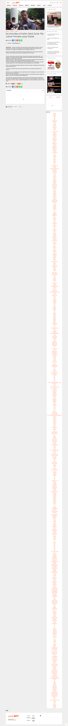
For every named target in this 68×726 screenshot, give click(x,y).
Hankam (54, 226)
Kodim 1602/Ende (54, 185)
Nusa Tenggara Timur (54, 165)
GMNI (54, 224)
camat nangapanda (54, 656)
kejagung (54, 668)
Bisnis (55, 397)
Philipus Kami (55, 577)
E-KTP (54, 288)
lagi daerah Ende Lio (55, 671)
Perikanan (54, 204)
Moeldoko (54, 233)
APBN (54, 276)
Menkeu (54, 318)
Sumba (55, 126)
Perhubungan (55, 571)
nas (54, 680)
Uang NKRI (54, 641)
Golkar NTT (54, 443)
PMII (54, 549)
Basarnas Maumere (54, 389)
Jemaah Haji (54, 468)
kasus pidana (55, 667)
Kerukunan (54, 498)
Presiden (54, 335)
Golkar (55, 293)
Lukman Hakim (54, 512)
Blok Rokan (54, 401)
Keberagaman (55, 229)
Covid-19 (54, 137)
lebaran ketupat (54, 672)
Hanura (54, 453)
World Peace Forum (54, 647)
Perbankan (54, 569)
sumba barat (54, 209)
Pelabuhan (54, 563)
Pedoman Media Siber (33, 718)
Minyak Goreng (54, 533)
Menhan (54, 317)
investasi (54, 178)
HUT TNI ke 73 (55, 452)
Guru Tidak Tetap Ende (54, 444)
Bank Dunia (54, 247)
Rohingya (54, 166)
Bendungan (54, 393)
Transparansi (55, 634)
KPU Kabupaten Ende (55, 480)
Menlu (54, 527)
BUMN (54, 246)
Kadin (54, 305)
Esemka (54, 426)
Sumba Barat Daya (54, 120)
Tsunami (54, 189)
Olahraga (33, 5)
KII (54, 476)
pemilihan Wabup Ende (54, 692)
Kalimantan (54, 486)
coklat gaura (54, 657)
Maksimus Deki (54, 516)
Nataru (55, 321)
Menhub (54, 525)
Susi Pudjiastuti (54, 345)
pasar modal (54, 689)
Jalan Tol (54, 466)
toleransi (54, 360)
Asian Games (55, 199)
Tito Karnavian (54, 631)
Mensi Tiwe (54, 319)
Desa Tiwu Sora (54, 413)
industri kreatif (54, 273)
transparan (54, 704)
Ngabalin (54, 322)
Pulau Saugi (54, 594)
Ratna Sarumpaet (54, 336)
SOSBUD (54, 129)
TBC (54, 624)
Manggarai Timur (54, 214)
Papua (54, 141)
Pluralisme (54, 585)
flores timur (54, 356)
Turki (54, 635)
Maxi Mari (54, 521)
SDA (54, 605)
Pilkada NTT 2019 (54, 582)
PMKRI (55, 264)
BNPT (54, 377)
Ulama (55, 642)
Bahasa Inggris (54, 383)
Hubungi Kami (28, 717)
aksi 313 (54, 162)
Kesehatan (54, 309)
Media (54, 523)
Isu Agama (54, 465)
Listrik (54, 177)
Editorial (54, 420)
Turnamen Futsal (54, 636)
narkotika (54, 679)
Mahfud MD (54, 313)
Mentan (54, 528)
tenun (54, 703)
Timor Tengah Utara (54, 348)
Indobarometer (54, 300)
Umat (54, 643)
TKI (54, 625)
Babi (54, 381)
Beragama (54, 395)
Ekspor (55, 421)
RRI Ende (54, 599)
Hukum (55, 296)
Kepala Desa (54, 308)
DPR (54, 281)
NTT (54, 164)
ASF (54, 368)
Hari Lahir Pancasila (54, 455)
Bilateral (54, 396)
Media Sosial (54, 186)
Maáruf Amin (54, 215)
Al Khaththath (55, 370)
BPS (54, 245)
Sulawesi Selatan (54, 623)
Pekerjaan (54, 562)
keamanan (54, 151)
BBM (54, 153)
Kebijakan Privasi (33, 721)
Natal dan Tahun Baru (54, 261)
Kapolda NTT (54, 488)
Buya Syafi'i (54, 405)
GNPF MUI (54, 438)
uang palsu (54, 705)
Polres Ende (54, 188)
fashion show (55, 659)
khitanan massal (54, 670)
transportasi (54, 180)
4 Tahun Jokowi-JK (54, 152)
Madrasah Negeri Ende (54, 514)
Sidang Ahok (54, 197)
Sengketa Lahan (54, 342)
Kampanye (54, 191)
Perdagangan (55, 332)
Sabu (54, 610)
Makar (54, 258)
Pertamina (54, 574)
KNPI (54, 478)
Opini (44, 5)
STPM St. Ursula (54, 609)
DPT (54, 282)
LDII (54, 504)
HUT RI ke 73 (54, 294)
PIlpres (55, 263)
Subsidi (54, 622)
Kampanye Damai (54, 487)
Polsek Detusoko (54, 587)
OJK (54, 540)
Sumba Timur (55, 149)
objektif (54, 682)
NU (54, 203)
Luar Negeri (54, 202)
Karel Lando (54, 489)
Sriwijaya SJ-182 (54, 343)
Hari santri (54, 456)
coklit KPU (54, 355)
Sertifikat (54, 270)
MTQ (54, 513)
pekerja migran (54, 690)
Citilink (55, 407)
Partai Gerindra (54, 559)
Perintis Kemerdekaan (54, 572)
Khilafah (54, 500)
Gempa (55, 175)
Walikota (54, 645)
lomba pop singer (54, 673)
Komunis (54, 501)
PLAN (54, 548)
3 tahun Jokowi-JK (54, 240)
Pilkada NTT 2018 (54, 143)
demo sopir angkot (54, 658)
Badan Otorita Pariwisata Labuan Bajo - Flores (54, 382)
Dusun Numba (54, 419)
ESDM (54, 173)
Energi (55, 174)
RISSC (54, 598)
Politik (27, 5)
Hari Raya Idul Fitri (54, 295)
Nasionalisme (55, 140)
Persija (55, 573)
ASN (54, 369)
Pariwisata (54, 234)
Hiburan (39, 5)
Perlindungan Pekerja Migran (54, 333)
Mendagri (54, 259)
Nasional (15, 5)
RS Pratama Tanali (54, 600)
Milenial (54, 320)
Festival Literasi (54, 431)
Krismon (54, 503)
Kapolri (55, 307)
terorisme (54, 179)
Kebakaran (54, 492)
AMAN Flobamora (54, 365)
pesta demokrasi (54, 695)
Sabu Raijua (54, 125)
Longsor (54, 510)
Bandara (54, 385)
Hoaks (55, 163)
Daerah (50, 5)
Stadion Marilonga (54, 620)
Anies (54, 371)
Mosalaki (54, 536)
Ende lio (54, 425)
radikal (55, 359)
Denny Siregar (55, 285)
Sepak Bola (54, 269)
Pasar (54, 330)
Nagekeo (54, 142)
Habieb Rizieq (55, 251)
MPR (54, 312)
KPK (54, 227)
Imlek (54, 461)
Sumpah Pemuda (54, 344)
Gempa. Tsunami (54, 441)
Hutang (54, 297)
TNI (54, 347)
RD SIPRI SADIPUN (54, 596)
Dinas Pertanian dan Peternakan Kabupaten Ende (54, 415)
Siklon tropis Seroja (54, 618)
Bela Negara (54, 392)
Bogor (54, 403)
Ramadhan (54, 235)
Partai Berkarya (54, 558)
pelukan (54, 691)
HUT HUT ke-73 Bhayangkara (54, 450)
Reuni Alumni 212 (54, 237)
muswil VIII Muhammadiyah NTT (54, 678)
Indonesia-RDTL (54, 462)
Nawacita (54, 262)
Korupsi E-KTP (55, 502)
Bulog (54, 248)
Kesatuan (54, 499)
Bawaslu (54, 390)
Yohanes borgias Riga (54, 354)
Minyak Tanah (55, 534)
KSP (54, 228)
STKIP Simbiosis (54, 608)
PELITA (55, 546)
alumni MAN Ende (54, 648)
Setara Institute (54, 617)
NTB (54, 260)
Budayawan (54, 404)
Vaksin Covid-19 (54, 272)
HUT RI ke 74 (54, 225)
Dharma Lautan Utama (54, 414)
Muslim (54, 537)
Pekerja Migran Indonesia (54, 561)
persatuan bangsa (54, 693)
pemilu (55, 358)
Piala (54, 334)
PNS (54, 550)
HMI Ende (54, 449)
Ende (54, 117)
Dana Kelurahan (54, 283)
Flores (54, 118)
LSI (54, 505)
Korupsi (54, 212)
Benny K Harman (54, 394)
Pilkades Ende (54, 584)
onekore (54, 683)
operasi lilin (54, 684)
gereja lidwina (55, 660)
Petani (55, 576)
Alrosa (55, 190)
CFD (54, 406)
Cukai (54, 408)
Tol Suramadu (55, 633)
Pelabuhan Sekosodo (54, 564)
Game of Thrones (54, 439)
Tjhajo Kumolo (54, 632)
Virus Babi (54, 644)
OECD (54, 539)
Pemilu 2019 (54, 139)
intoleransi (54, 661)
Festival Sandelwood (55, 432)
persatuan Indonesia (55, 274)
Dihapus (54, 287)
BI (54, 210)
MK (54, 311)
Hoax (54, 154)
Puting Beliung (54, 595)
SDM (54, 606)
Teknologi (54, 155)
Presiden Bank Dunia (55, 589)
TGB (54, 346)
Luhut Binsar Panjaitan (54, 511)
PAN (54, 545)
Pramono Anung (54, 588)
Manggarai (54, 213)
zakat (54, 707)
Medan (55, 522)
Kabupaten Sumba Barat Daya (54, 168)
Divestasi (54, 416)
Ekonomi (21, 5)
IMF (54, 211)
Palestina (54, 329)
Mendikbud (54, 524)
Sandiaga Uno (55, 611)
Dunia (54, 418)
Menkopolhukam (54, 526)
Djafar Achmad (54, 223)
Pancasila (54, 132)
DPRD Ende (54, 250)
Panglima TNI (55, 553)
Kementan (54, 497)
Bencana (54, 222)
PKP (54, 547)
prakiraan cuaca (54, 696)
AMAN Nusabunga (54, 366)
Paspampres (54, 560)
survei (54, 275)
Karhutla (54, 490)
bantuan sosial (54, 654)
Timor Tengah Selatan (54, 131)
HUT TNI (54, 451)
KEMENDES (54, 475)
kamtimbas (54, 666)
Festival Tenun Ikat (54, 433)
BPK (54, 379)
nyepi (54, 681)
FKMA (54, 428)
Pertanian (54, 144)
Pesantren (54, 575)
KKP (54, 477)
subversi (54, 702)
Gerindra (54, 442)
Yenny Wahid (54, 239)
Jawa (54, 467)
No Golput (54, 538)
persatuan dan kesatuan (54, 694)
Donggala (54, 417)
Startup (55, 621)
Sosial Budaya (54, 127)
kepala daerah (54, 669)
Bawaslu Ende (54, 391)
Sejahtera (54, 612)
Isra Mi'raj (54, 464)
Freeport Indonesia (54, 200)
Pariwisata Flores (54, 557)
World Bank (54, 353)
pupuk (54, 697)
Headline (16, 31)
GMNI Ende (54, 437)
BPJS (54, 378)
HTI (54, 130)
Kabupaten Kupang (54, 201)
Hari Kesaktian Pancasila (54, 454)
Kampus (54, 306)
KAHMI (55, 474)
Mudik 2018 (54, 150)
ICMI (54, 298)
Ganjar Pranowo (54, 440)
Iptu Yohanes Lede (54, 463)
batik (54, 655)
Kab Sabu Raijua (54, 485)
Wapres (54, 646)
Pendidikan (54, 193)
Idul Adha (54, 299)
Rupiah (55, 161)
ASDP (54, 367)
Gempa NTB (54, 176)
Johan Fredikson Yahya (54, 469)
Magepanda (54, 515)
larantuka (54, 357)
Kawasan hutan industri (54, 491)
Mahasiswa (54, 257)
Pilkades (54, 583)
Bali (54, 384)
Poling (54, 586)
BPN (54, 380)
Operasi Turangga (54, 323)
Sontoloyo (54, 619)
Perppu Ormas (54, 187)
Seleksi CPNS (55, 613)
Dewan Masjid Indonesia (54, 286)
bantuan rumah (54, 653)
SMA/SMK (54, 607)
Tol (54, 271)
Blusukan (54, 402)
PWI (54, 552)
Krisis (54, 310)
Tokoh (54, 349)
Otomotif (54, 324)
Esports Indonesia (54, 427)
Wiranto (54, 238)
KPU (54, 479)
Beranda (9, 5)
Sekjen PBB (54, 341)
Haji (54, 252)
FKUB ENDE (54, 429)
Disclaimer (28, 720)
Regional (54, 236)
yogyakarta (54, 706)
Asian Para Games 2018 (54, 372)
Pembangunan (54, 331)
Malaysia (54, 517)
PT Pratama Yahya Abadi (54, 551)
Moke (54, 535)
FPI (54, 430)
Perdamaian (54, 570)
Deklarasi (54, 284)
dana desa (54, 167)
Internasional (55, 138)
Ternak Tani (54, 630)
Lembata (54, 115)
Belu (54, 221)
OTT (54, 541)
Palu (54, 216)
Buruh (54, 249)
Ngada (55, 192)
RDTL (54, 597)
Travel (54, 198)
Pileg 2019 (54, 581)
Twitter (55, 637)
